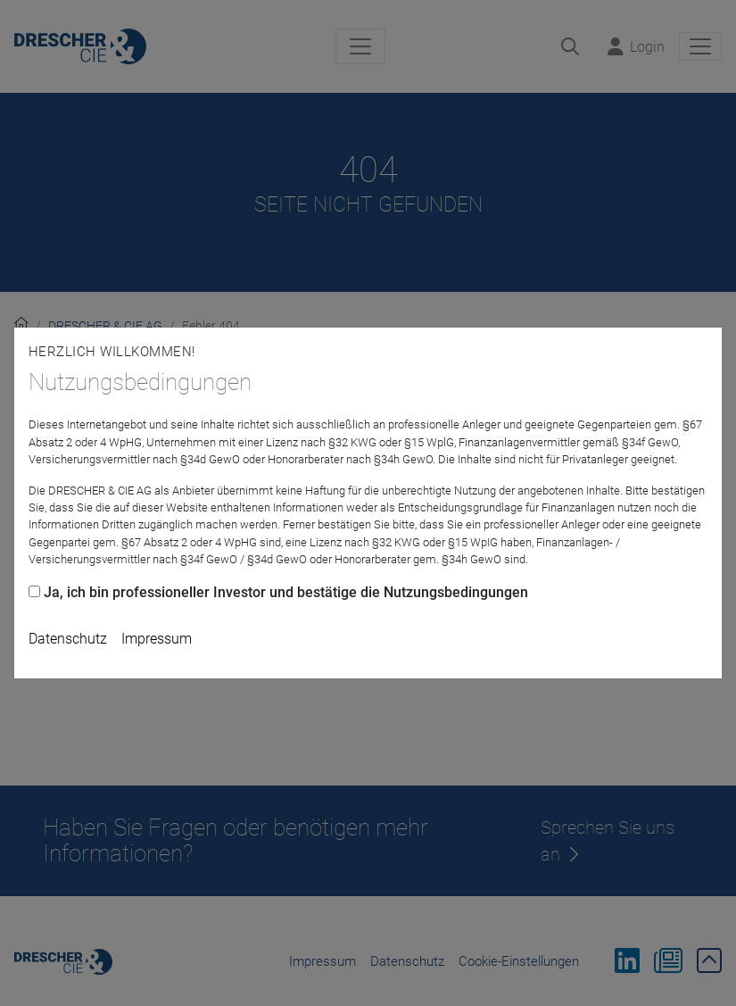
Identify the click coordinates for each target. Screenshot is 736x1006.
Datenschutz (68, 638)
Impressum (156, 638)
